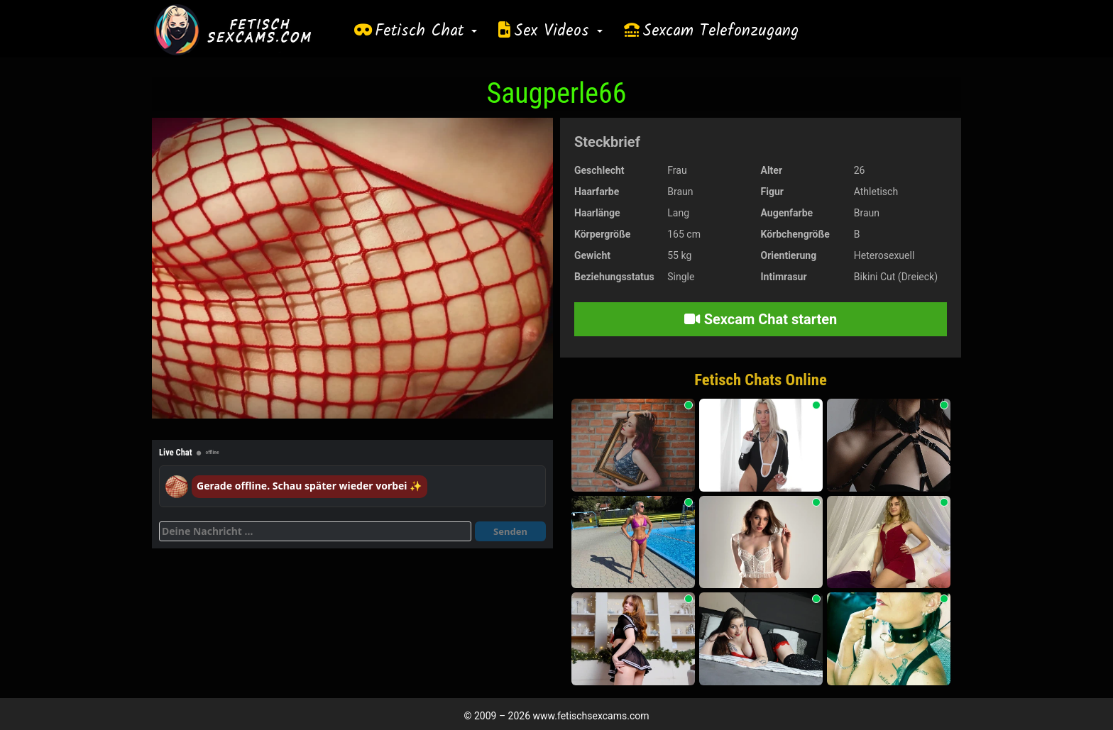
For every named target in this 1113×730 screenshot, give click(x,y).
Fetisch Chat (426, 31)
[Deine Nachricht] (315, 531)
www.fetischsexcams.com (591, 715)
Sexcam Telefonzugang (720, 31)
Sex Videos (558, 31)
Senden (510, 531)
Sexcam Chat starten (761, 319)
